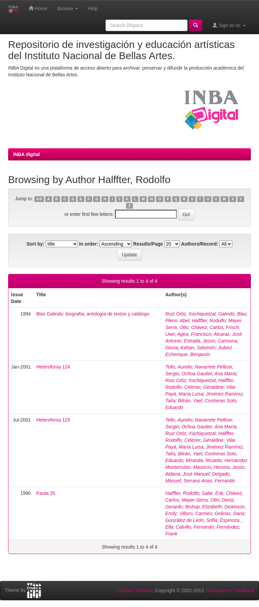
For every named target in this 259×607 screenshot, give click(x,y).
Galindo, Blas (232, 314)
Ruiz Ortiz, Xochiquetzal (190, 314)
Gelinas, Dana (229, 513)
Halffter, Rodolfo (209, 320)
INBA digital (26, 154)
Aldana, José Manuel (187, 474)
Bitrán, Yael (190, 400)
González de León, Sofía (191, 520)
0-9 (38, 199)
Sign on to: (229, 25)
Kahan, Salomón (197, 347)
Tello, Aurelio (178, 367)
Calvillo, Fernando (195, 527)
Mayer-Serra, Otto (200, 500)
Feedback (244, 590)
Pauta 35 (45, 493)
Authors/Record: (199, 244)
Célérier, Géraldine (204, 387)
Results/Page (148, 244)
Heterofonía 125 (53, 420)
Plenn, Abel (177, 320)
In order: (88, 244)
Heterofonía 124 (53, 367)
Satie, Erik (212, 493)
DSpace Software (135, 590)
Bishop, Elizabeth (203, 506)
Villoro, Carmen (195, 513)
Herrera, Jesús (228, 467)
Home (38, 8)
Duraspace (217, 590)
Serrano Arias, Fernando (209, 480)
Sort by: (36, 244)
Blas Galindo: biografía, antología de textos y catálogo (92, 314)
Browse (67, 8)
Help (93, 8)
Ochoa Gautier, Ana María (208, 373)
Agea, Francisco (194, 334)
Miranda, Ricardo (204, 460)
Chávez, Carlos (207, 327)
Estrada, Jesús (199, 341)
